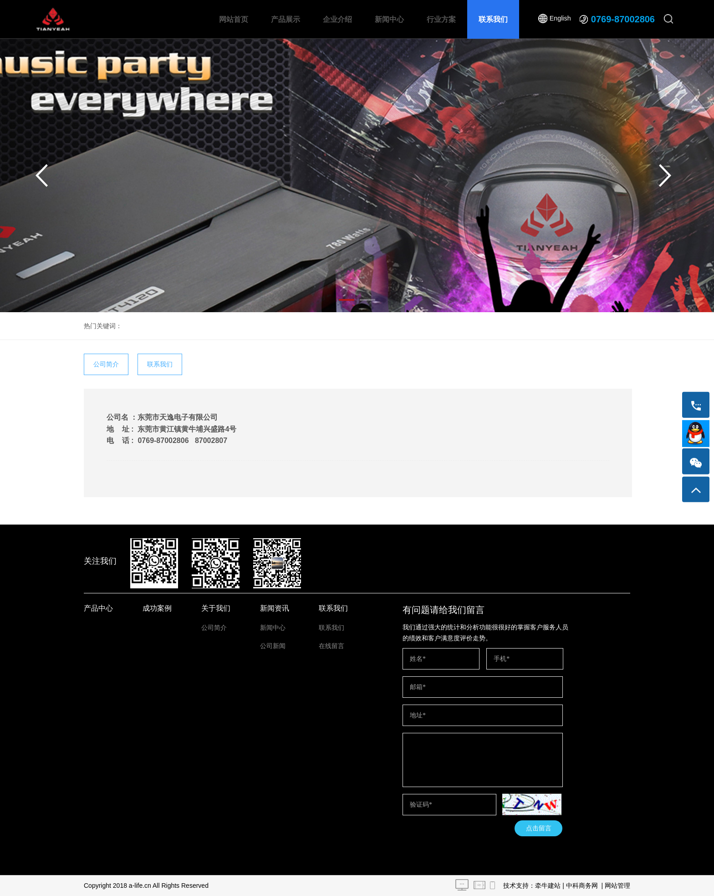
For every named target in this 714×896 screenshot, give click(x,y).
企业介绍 (337, 19)
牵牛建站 (548, 885)
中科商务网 (582, 885)
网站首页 (233, 19)
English (560, 19)
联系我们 (493, 19)
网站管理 (617, 885)
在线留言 (331, 645)
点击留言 (538, 828)
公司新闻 (273, 645)
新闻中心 (389, 19)
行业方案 (441, 19)
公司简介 (106, 364)
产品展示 (285, 19)
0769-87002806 (623, 19)
